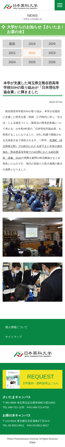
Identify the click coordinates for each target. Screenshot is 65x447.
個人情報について (16, 327)
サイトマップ (13, 336)
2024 (12, 62)
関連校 (32, 442)
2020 (52, 44)
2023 (52, 53)
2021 (12, 53)
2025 (32, 62)
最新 (12, 44)
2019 (32, 44)
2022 (32, 53)
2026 (52, 62)
